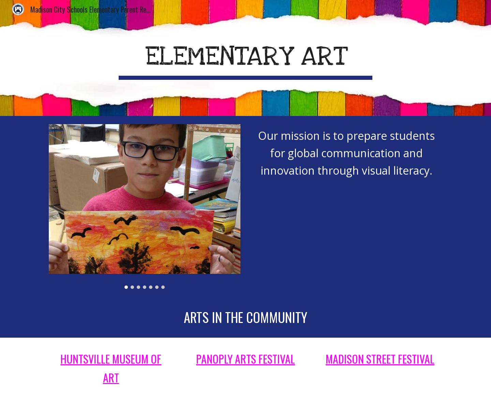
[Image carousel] (144, 206)
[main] (245, 58)
